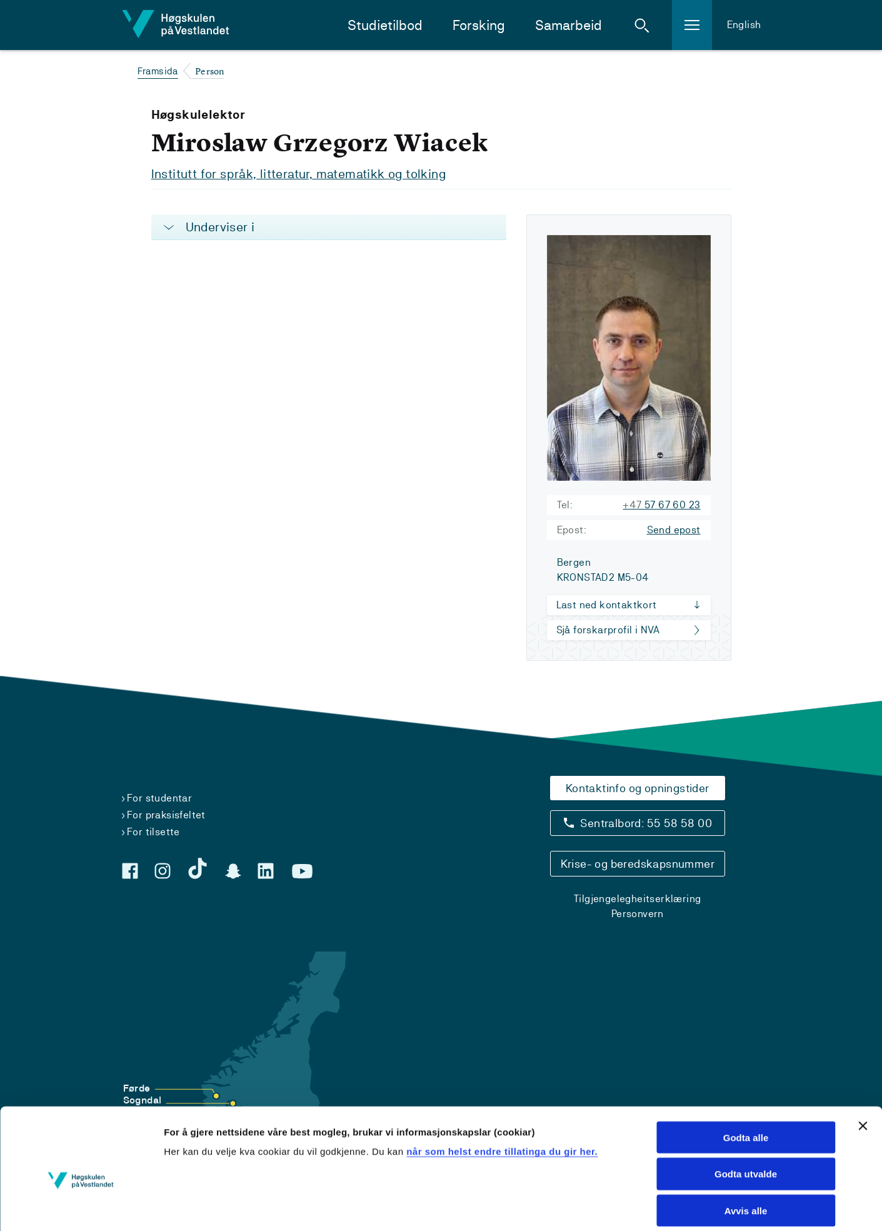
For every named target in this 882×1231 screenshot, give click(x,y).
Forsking (479, 25)
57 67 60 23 (661, 504)
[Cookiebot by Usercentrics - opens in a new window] (81, 1206)
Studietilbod (385, 25)
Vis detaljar (781, 1206)
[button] (642, 25)
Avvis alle (746, 1151)
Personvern (637, 913)
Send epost (674, 529)
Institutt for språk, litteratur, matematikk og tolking (298, 173)
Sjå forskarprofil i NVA (608, 629)
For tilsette (153, 831)
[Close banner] (862, 1066)
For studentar (159, 797)
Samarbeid (568, 25)
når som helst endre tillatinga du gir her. (502, 1091)
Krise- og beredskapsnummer (637, 863)
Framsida (158, 71)
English (744, 25)
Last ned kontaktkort (606, 604)
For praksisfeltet (166, 814)
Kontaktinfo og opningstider (637, 787)
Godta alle (746, 1077)
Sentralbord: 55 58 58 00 (646, 822)
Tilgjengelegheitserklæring (637, 898)
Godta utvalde (745, 1114)
